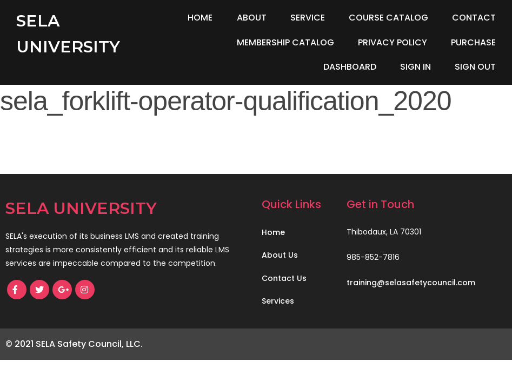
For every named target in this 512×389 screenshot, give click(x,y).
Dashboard (349, 67)
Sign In (415, 67)
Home (200, 17)
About (252, 17)
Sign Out (475, 67)
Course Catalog (388, 17)
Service (307, 17)
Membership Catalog (285, 42)
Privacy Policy (392, 42)
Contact (474, 17)
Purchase (473, 42)
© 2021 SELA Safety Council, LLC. (74, 344)
